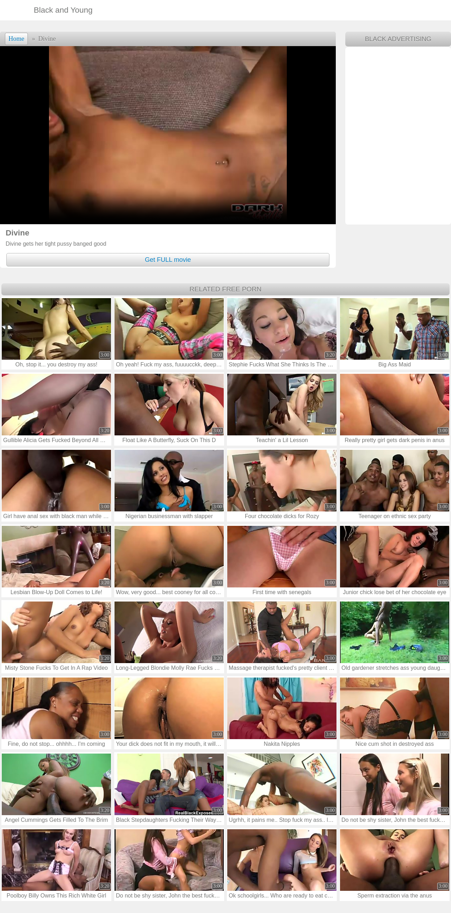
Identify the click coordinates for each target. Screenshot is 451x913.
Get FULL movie (168, 259)
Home (16, 38)
